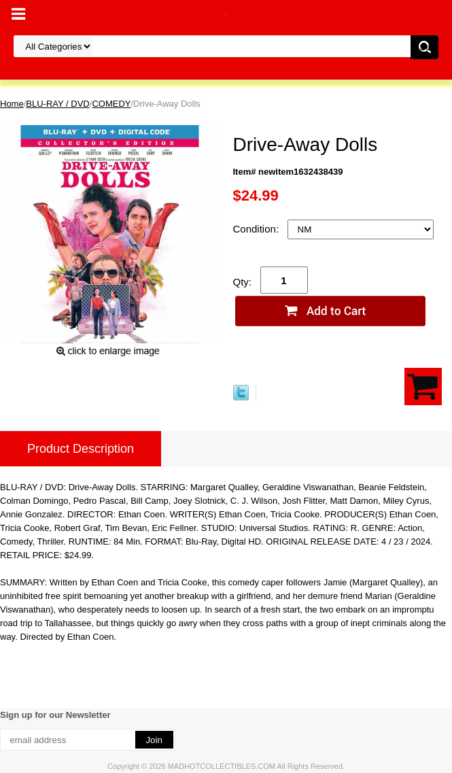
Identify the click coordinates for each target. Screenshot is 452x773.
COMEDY (111, 104)
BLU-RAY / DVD (57, 104)
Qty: (242, 282)
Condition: (257, 229)
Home (12, 104)
